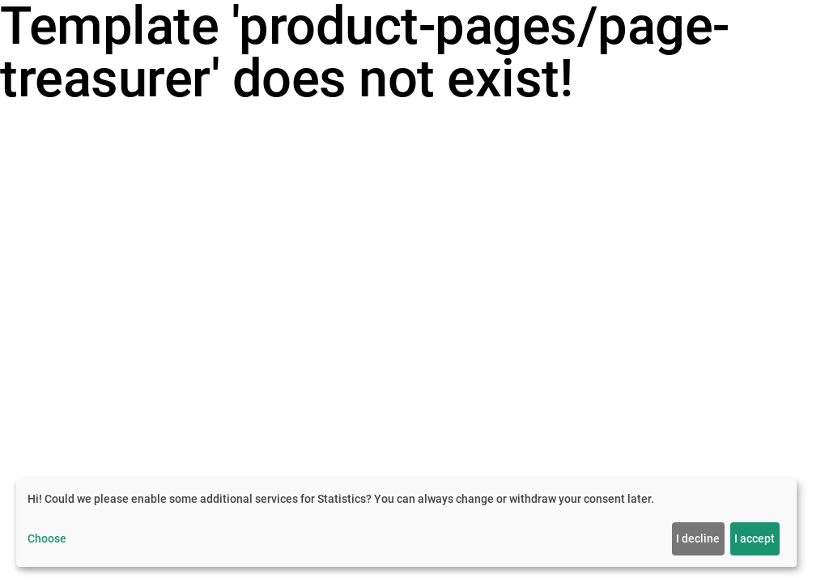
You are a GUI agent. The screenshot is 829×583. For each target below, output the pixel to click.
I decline (698, 538)
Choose (47, 538)
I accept (754, 538)
